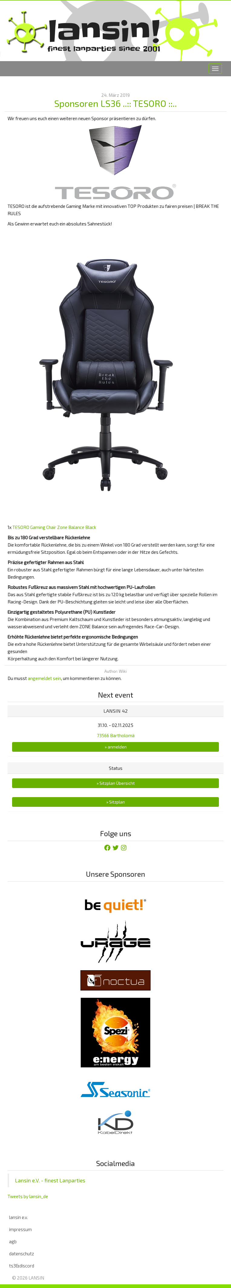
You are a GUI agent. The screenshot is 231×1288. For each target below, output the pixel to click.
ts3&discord (21, 1265)
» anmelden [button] (116, 746)
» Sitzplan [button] (115, 801)
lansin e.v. (18, 1217)
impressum (20, 1229)
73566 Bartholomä (116, 735)
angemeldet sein (44, 678)
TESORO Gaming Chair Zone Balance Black (54, 527)
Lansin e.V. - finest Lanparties (50, 1180)
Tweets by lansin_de (28, 1196)
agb (13, 1241)
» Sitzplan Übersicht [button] (115, 783)
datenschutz (21, 1253)
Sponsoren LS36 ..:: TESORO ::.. (115, 103)
